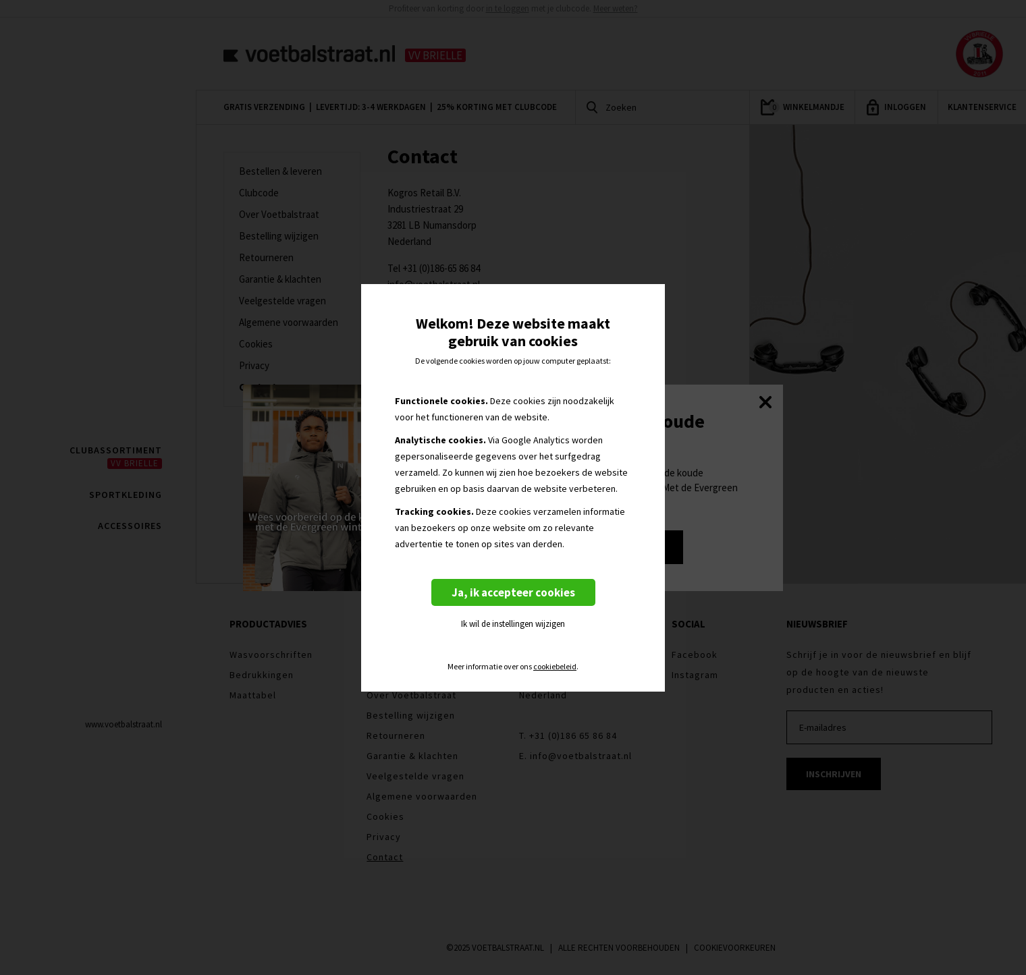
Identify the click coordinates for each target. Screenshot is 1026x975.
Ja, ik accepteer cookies (513, 592)
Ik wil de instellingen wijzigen (513, 623)
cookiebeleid (554, 666)
